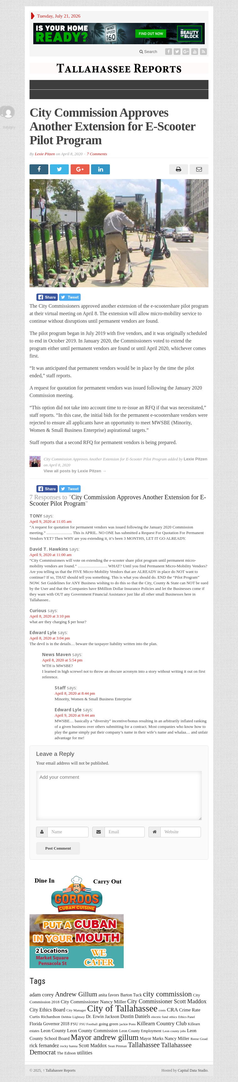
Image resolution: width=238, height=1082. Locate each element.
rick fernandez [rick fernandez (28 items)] (44, 1045)
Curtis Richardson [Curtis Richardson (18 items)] (45, 1016)
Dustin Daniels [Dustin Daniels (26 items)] (135, 1016)
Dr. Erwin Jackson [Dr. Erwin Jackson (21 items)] (102, 1016)
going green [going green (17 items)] (108, 1023)
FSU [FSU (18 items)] (74, 1023)
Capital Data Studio (193, 1070)
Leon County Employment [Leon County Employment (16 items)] (140, 1031)
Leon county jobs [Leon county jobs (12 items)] (174, 1031)
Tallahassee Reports (59, 1070)
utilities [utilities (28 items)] (84, 1053)
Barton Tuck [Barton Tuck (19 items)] (131, 995)
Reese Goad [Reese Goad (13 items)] (199, 1039)
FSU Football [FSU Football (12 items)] (88, 1024)
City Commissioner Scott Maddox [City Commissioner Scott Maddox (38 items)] (167, 1001)
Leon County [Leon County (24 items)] (53, 1030)
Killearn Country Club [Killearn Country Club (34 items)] (162, 1023)
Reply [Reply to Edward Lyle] (10, 127)
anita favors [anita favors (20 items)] (108, 994)
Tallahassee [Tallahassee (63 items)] (144, 1045)
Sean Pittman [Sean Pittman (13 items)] (117, 1046)
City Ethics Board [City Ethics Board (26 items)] (47, 1009)
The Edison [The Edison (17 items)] (66, 1053)
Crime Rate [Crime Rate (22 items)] (189, 1009)
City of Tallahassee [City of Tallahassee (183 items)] (122, 1008)
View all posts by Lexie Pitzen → (75, 471)
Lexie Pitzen (45, 153)
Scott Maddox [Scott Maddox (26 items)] (93, 1045)
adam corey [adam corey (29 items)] (42, 995)
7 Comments (97, 153)
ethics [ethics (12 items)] (173, 1017)
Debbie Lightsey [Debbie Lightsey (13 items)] (73, 1017)
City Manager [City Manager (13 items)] (76, 1010)
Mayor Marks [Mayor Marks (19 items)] (151, 1038)
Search (148, 51)
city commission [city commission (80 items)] (167, 994)
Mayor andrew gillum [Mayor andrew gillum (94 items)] (104, 1037)
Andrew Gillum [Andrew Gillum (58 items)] (76, 994)
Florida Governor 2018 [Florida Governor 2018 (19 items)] (49, 1023)
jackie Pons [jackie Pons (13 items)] (127, 1024)
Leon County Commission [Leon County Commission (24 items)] (92, 1030)
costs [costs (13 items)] (162, 1010)
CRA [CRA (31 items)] (172, 1010)
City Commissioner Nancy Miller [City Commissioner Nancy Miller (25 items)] (93, 1001)
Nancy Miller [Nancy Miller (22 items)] (177, 1038)
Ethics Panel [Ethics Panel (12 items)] (186, 1017)
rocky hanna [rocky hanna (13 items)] (69, 1046)
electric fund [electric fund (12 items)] (159, 1017)
